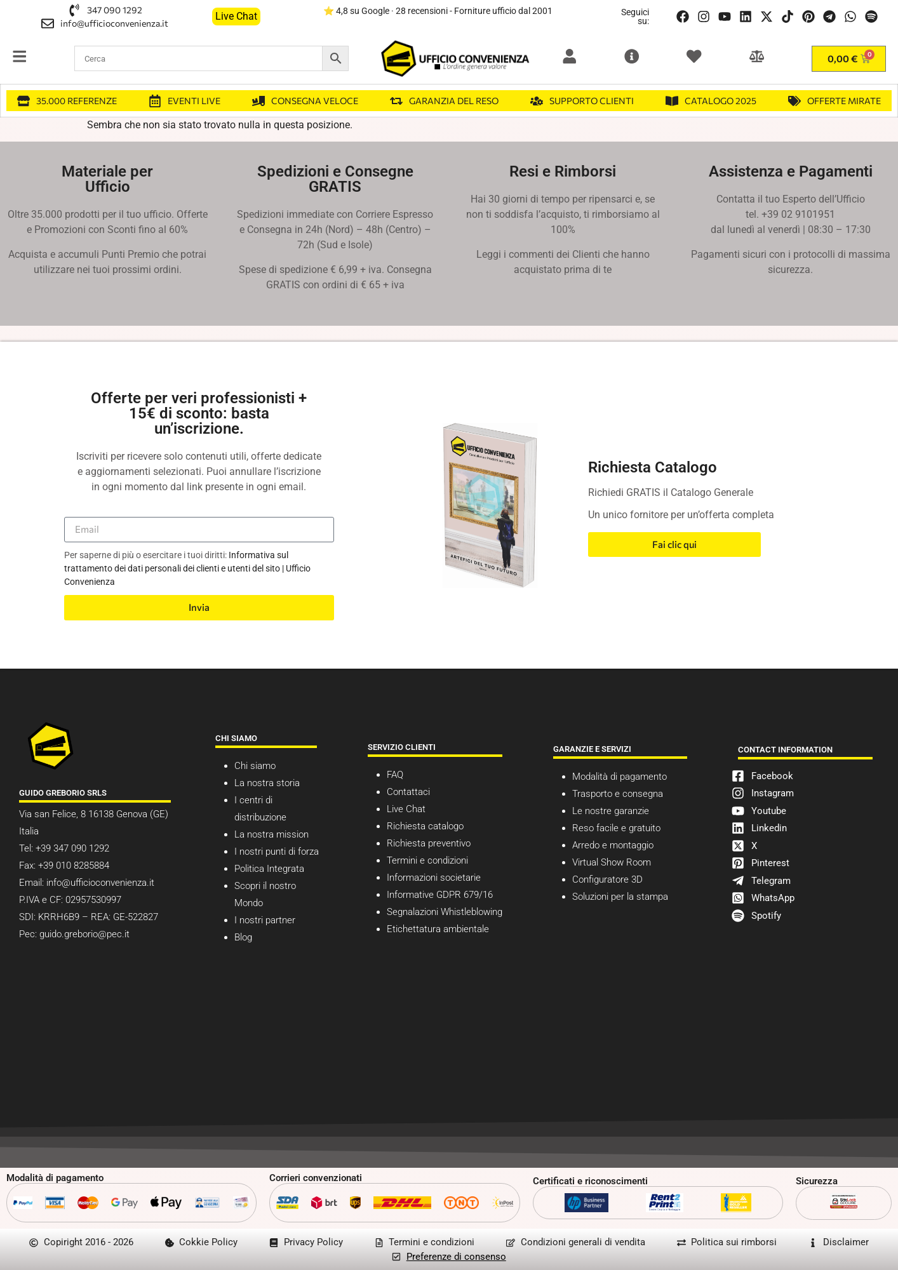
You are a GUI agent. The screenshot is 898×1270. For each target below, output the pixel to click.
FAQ (395, 774)
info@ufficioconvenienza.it (100, 882)
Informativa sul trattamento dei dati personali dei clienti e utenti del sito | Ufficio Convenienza (187, 568)
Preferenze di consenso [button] (456, 1256)
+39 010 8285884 (73, 865)
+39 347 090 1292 (71, 848)
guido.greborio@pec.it (84, 934)
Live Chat (406, 809)
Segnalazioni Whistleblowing (444, 912)
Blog (243, 937)
